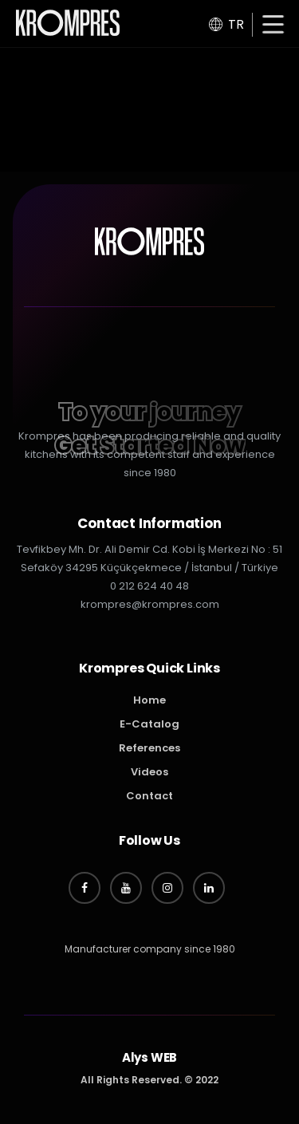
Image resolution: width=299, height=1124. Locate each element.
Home (149, 700)
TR (226, 24)
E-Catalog (149, 724)
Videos (149, 771)
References (149, 747)
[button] (273, 26)
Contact (149, 795)
